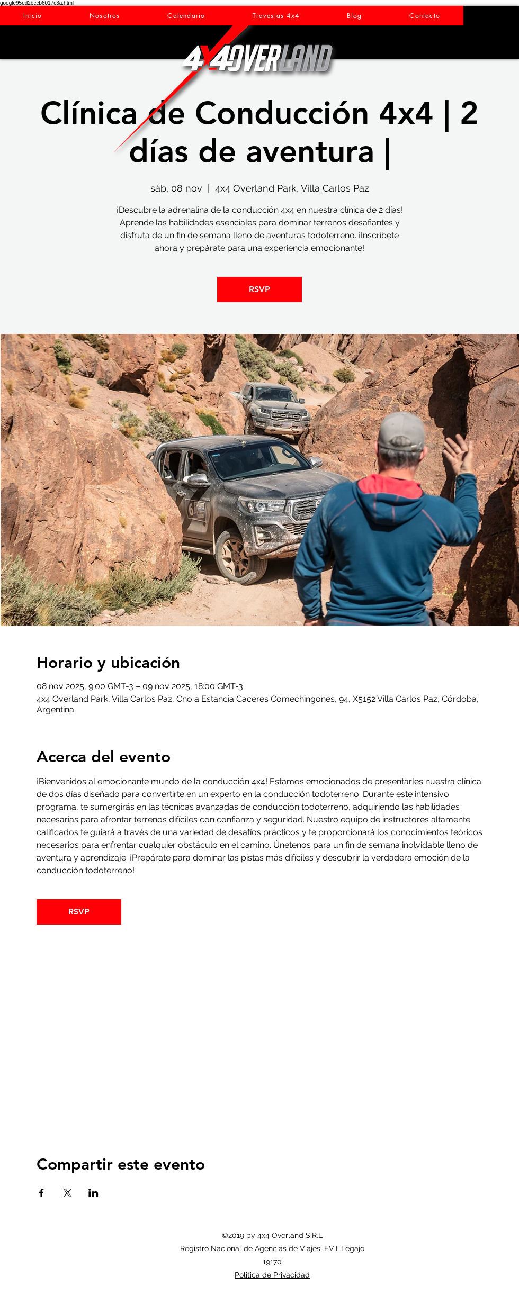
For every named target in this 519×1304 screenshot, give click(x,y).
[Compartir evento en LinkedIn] (93, 1193)
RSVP (259, 289)
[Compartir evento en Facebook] (42, 1193)
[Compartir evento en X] (67, 1193)
